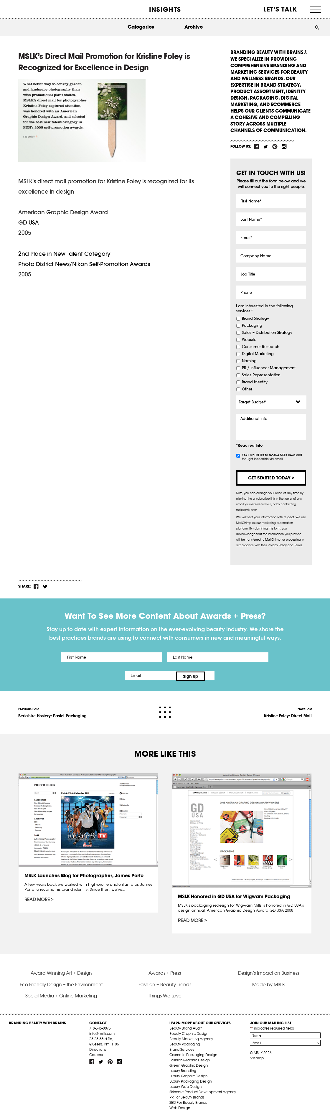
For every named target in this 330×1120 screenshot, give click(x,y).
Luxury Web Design (185, 1088)
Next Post (288, 711)
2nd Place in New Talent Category (64, 253)
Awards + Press (164, 975)
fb (256, 146)
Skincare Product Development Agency (202, 1094)
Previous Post (52, 711)
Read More (37, 898)
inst (284, 146)
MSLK (30, 9)
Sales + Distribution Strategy (267, 332)
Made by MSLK (268, 986)
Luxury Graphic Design (188, 1078)
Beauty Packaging (184, 1046)
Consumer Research (260, 346)
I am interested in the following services (264, 309)
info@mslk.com (102, 1035)
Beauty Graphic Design (188, 1035)
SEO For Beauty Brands (188, 1104)
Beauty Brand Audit (185, 1030)
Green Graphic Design (188, 1067)
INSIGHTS (165, 9)
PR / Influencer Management (269, 368)
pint (275, 146)
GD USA (28, 222)
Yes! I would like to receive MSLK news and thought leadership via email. (272, 457)
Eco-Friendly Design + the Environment (61, 986)
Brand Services (181, 1051)
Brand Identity (255, 382)
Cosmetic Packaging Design (193, 1057)
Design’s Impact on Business (268, 975)
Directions (97, 1051)
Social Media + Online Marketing (61, 998)
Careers (96, 1057)
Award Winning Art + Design (61, 975)
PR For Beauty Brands (186, 1099)
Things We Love (165, 998)
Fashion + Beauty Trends (164, 986)
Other (247, 389)
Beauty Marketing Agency (191, 1041)
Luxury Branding (182, 1072)
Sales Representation (261, 375)
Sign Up (214, 675)
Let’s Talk (280, 9)
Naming (249, 361)
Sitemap (257, 1060)
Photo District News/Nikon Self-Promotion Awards (84, 264)
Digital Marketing (258, 354)
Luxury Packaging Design (190, 1083)
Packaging (252, 325)
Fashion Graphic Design (189, 1062)
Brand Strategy (255, 318)
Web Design (179, 1110)
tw (265, 146)
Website (249, 339)
